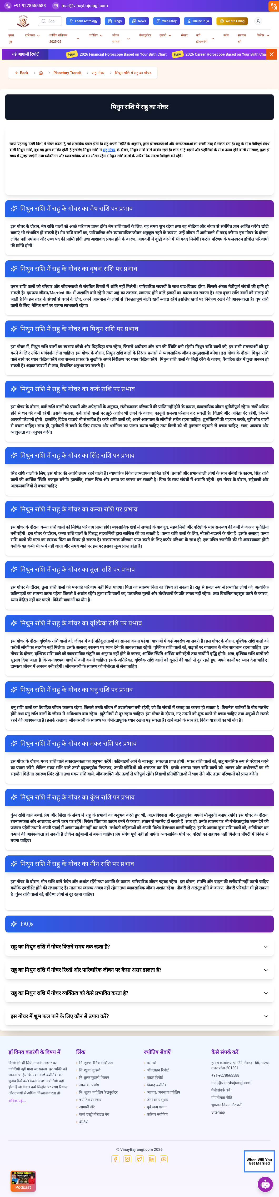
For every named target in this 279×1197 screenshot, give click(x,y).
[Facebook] (115, 1159)
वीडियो (82, 1121)
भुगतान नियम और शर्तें (226, 1105)
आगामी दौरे (85, 1107)
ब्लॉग (226, 35)
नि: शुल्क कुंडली (88, 1070)
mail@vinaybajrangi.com (231, 1083)
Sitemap (218, 1112)
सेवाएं (184, 35)
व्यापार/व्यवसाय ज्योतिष (162, 1092)
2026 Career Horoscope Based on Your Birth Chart (228, 54)
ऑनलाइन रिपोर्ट (156, 1070)
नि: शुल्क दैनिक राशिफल (94, 1062)
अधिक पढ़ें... (17, 1101)
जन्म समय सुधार (156, 1099)
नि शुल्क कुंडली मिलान (92, 1077)
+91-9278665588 (225, 1075)
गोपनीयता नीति (221, 1097)
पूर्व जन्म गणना (155, 1107)
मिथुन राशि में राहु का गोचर (133, 73)
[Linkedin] (152, 1159)
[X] (139, 1159)
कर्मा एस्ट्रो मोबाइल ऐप (92, 1114)
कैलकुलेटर (145, 35)
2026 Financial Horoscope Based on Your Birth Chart (124, 54)
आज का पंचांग (87, 1085)
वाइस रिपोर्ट (153, 1077)
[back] (21, 72)
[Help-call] (25, 5)
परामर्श (150, 1062)
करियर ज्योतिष (156, 1114)
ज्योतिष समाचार (88, 1099)
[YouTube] (164, 1159)
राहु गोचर (98, 73)
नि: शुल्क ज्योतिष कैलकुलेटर (97, 1092)
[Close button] (271, 54)
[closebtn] (273, 6)
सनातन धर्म (242, 38)
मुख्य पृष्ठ (11, 38)
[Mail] (80, 5)
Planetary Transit (67, 73)
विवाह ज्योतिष (155, 1085)
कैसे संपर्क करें (220, 1090)
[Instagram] (127, 1159)
